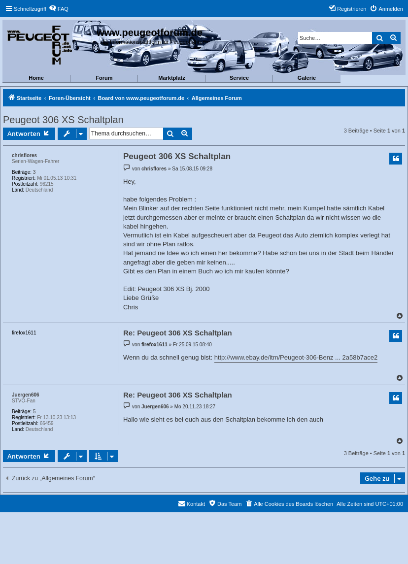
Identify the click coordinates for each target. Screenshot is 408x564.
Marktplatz (171, 78)
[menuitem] (58, 9)
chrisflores (24, 155)
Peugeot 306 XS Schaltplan (63, 119)
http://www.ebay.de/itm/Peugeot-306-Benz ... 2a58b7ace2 (295, 357)
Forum (104, 78)
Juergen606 (25, 395)
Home (36, 78)
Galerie (307, 78)
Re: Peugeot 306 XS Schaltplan (177, 333)
